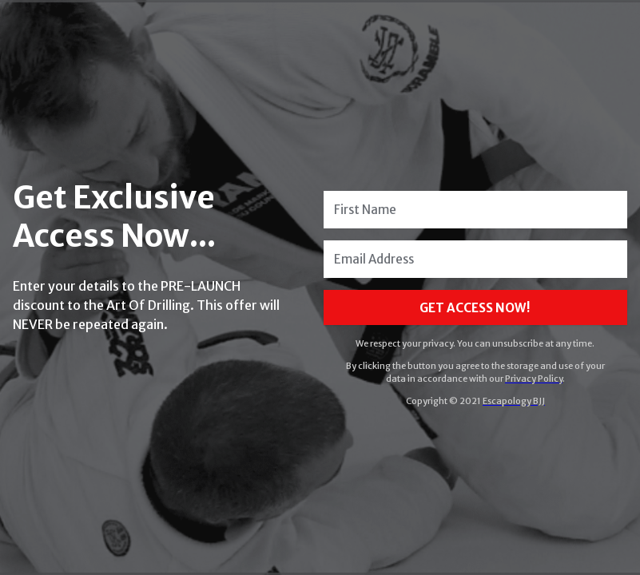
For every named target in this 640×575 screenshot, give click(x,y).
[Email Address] (475, 259)
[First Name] (475, 209)
